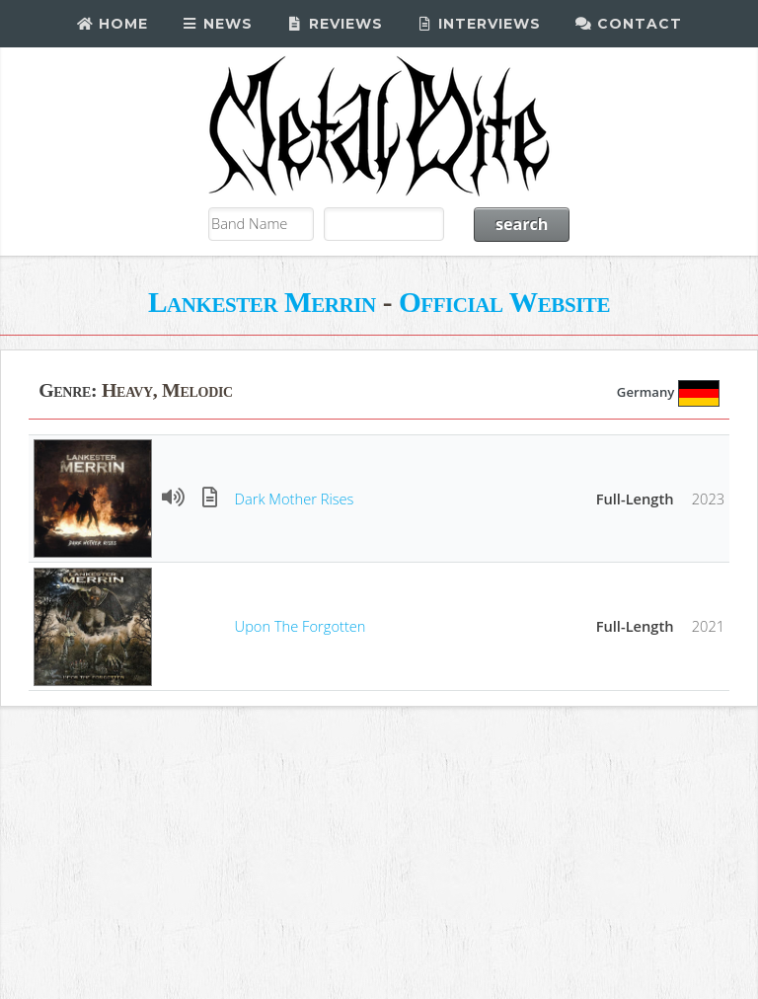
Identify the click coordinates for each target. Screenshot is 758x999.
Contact (628, 24)
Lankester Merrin (262, 302)
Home (112, 24)
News (218, 24)
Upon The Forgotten (300, 626)
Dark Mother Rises (294, 498)
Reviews (334, 24)
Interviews (479, 24)
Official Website (504, 302)
